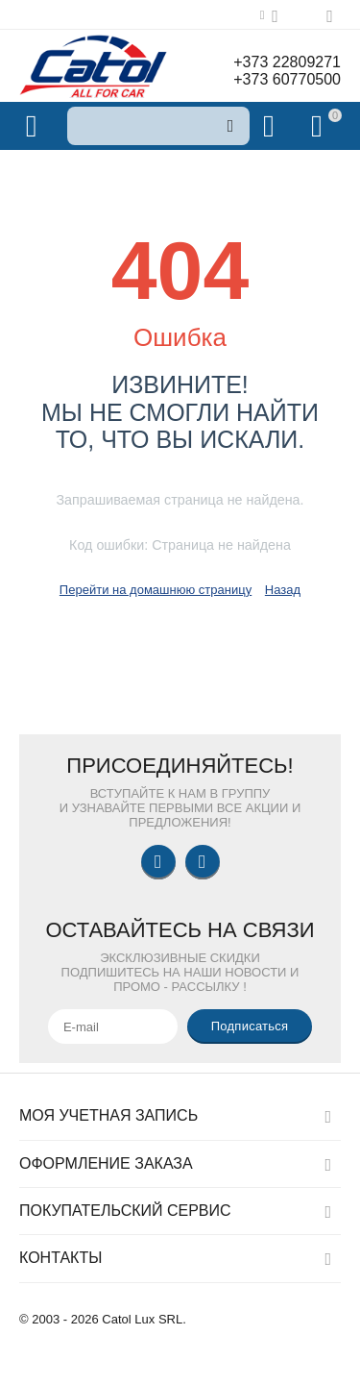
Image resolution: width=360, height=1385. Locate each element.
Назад (282, 589)
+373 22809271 (287, 62)
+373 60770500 (287, 79)
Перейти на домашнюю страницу (156, 589)
